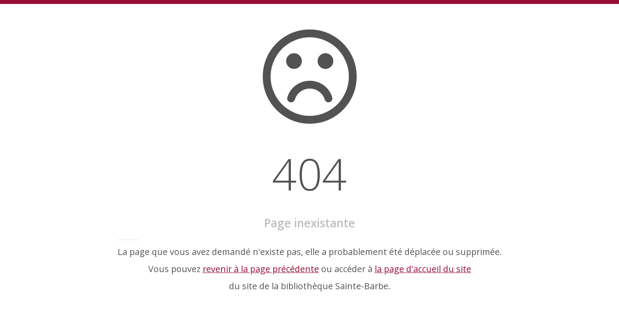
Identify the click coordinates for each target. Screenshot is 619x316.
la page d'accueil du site (423, 269)
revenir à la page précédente (261, 269)
